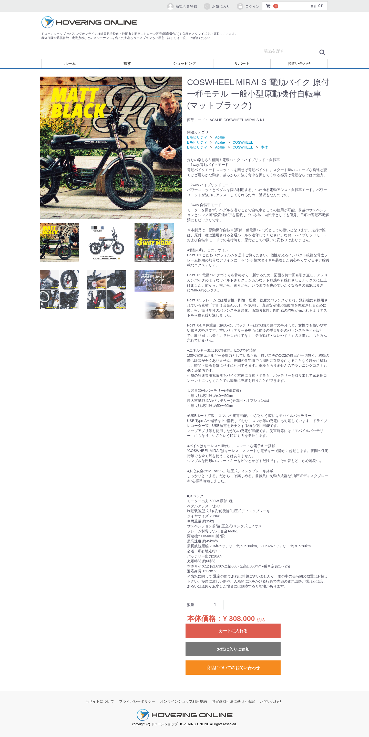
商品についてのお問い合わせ (233, 668)
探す (127, 63)
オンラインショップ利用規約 (183, 701)
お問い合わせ (299, 63)
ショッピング (184, 63)
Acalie (220, 137)
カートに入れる (233, 631)
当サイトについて (99, 701)
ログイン (248, 6)
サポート (242, 63)
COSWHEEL (242, 142)
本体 (264, 147)
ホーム (70, 63)
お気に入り (216, 6)
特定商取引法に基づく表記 (233, 701)
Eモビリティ (197, 137)
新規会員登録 (182, 6)
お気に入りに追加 (233, 649)
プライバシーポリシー (137, 701)
